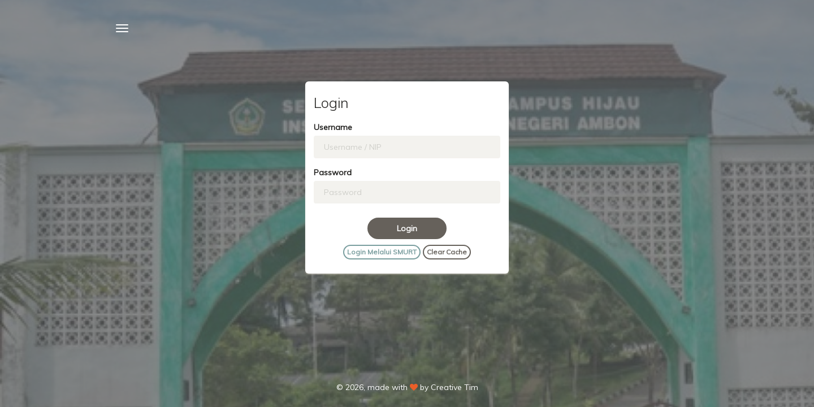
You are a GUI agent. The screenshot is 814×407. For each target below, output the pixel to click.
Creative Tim (454, 387)
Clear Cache (447, 252)
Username (333, 127)
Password (333, 172)
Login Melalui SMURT (382, 252)
